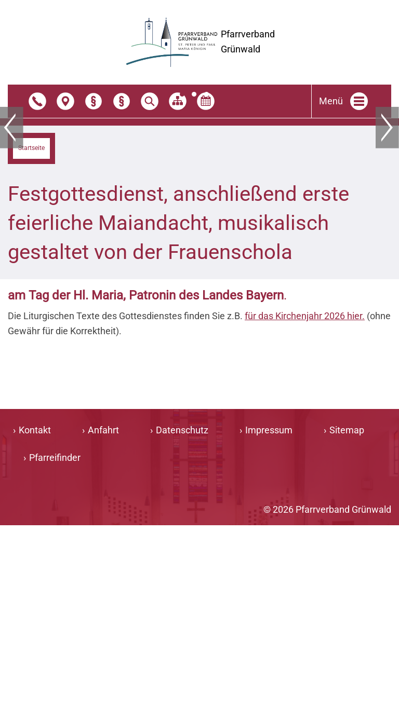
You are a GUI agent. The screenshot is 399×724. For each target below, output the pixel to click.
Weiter (387, 217)
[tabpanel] (199, 217)
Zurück (11, 217)
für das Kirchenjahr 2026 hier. (305, 514)
